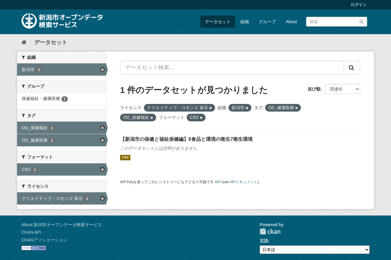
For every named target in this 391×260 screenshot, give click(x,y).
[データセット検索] (336, 22)
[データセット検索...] (232, 68)
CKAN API (31, 232)
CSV (125, 157)
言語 (264, 240)
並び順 (314, 89)
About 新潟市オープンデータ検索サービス (61, 224)
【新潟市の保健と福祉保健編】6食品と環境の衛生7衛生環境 (186, 139)
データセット (218, 21)
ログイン (359, 4)
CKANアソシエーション (44, 239)
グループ (267, 21)
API (218, 182)
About (291, 21)
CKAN (270, 231)
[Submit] (361, 21)
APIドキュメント (244, 182)
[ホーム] (24, 42)
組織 (244, 21)
